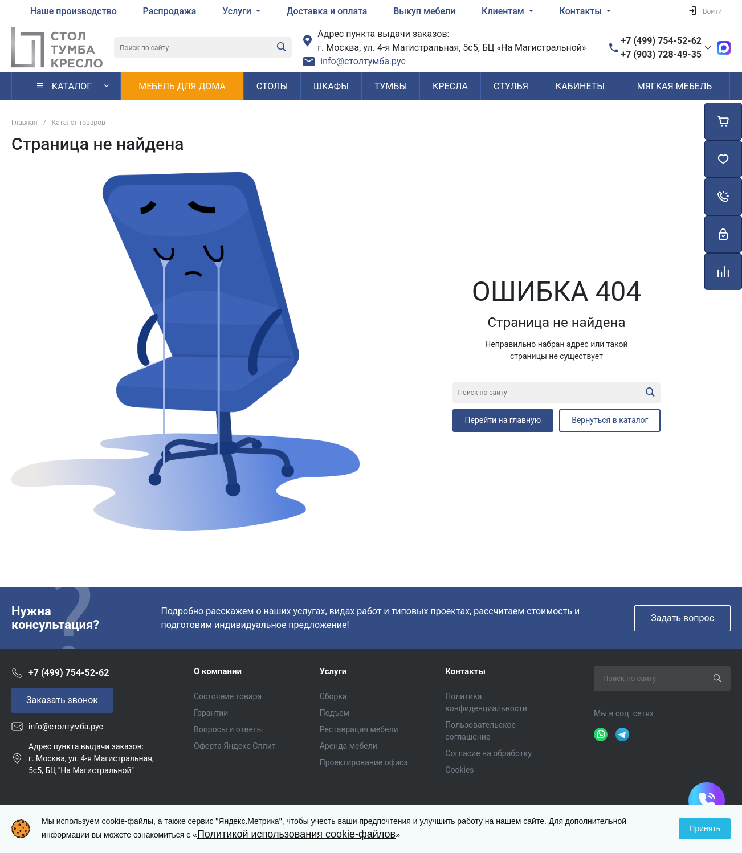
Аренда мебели (348, 745)
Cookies (459, 769)
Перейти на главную (503, 420)
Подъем (334, 712)
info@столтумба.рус (363, 61)
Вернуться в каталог (610, 420)
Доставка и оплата (327, 11)
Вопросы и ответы (228, 729)
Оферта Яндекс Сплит (234, 745)
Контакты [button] (582, 11)
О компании (218, 671)
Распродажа (170, 11)
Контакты (465, 671)
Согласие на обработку (488, 753)
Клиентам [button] (504, 11)
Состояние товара (228, 696)
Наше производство (73, 11)
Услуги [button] (238, 11)
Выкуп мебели (424, 11)
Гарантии (211, 712)
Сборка (333, 696)
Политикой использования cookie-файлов (296, 834)
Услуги (333, 671)
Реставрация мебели (359, 729)
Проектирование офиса (364, 762)
